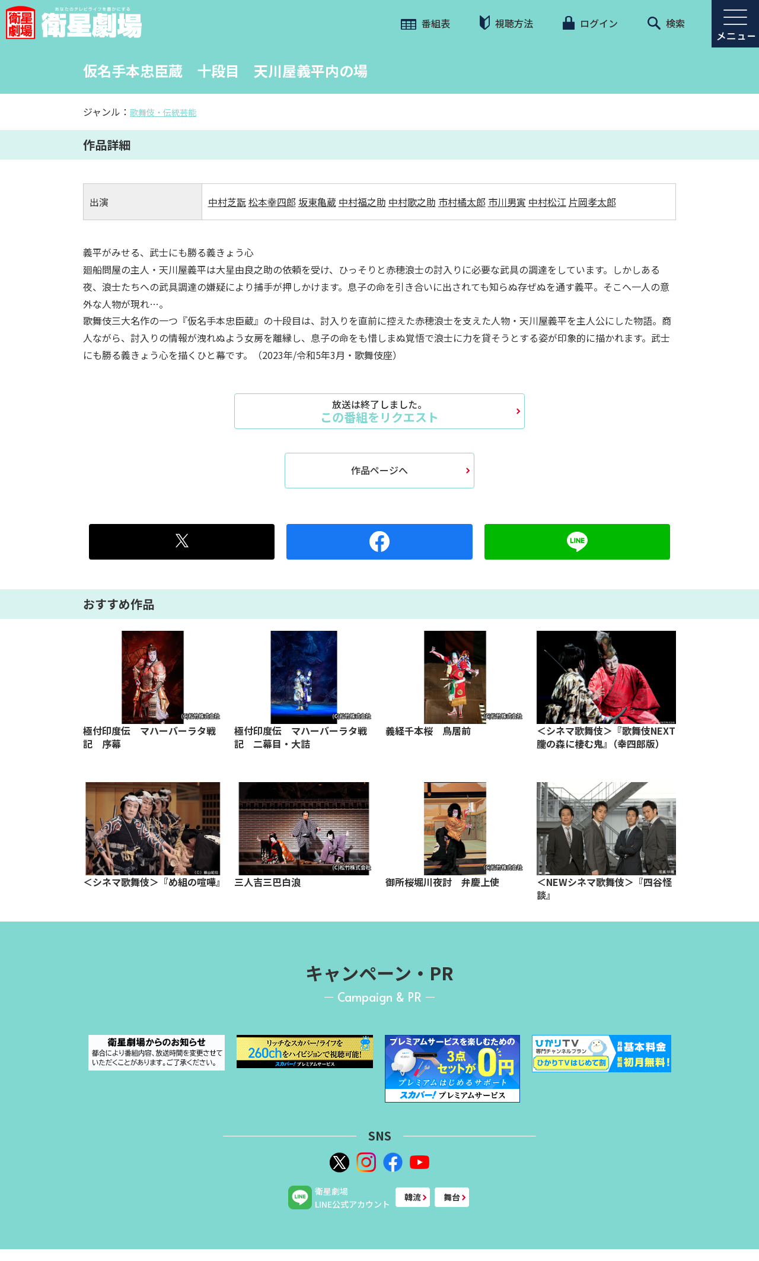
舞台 (452, 1197)
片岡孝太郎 (592, 202)
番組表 (425, 23)
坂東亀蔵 (317, 202)
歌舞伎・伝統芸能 (163, 112)
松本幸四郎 (272, 202)
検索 (666, 23)
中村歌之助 (412, 202)
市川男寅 (507, 202)
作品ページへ (379, 470)
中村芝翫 (227, 202)
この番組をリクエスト (379, 411)
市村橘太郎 (462, 202)
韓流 (412, 1197)
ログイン (590, 23)
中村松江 (547, 202)
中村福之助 (362, 202)
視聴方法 (506, 22)
